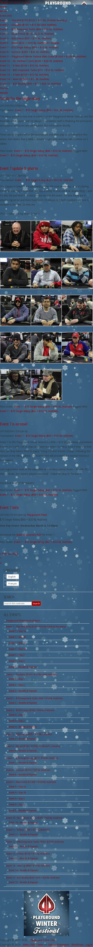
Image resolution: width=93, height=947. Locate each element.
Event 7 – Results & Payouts (23, 762)
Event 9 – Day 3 (17, 804)
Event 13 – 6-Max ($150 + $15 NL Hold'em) (28, 853)
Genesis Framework (58, 944)
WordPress (77, 944)
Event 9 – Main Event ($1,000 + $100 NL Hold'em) (31, 782)
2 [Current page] (0, 562)
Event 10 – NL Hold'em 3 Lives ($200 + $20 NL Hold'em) (34, 818)
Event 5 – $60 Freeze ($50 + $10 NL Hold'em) (29, 734)
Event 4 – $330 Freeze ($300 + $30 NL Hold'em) (30, 710)
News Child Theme (33, 944)
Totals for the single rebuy (20, 98)
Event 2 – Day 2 (17, 685)
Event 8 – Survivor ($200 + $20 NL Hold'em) (28, 770)
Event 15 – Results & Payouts (23, 882)
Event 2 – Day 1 (17, 679)
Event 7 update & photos (19, 168)
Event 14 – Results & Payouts (23, 870)
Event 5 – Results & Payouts (23, 738)
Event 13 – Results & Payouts (23, 858)
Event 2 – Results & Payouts (23, 691)
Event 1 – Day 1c (17, 643)
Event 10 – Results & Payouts (23, 822)
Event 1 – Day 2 (17, 655)
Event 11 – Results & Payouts (23, 834)
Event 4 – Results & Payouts (23, 726)
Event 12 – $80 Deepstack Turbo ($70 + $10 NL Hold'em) (35, 841)
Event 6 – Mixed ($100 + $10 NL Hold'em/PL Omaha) (33, 746)
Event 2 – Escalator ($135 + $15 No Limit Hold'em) (31, 674)
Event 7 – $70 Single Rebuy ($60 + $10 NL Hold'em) (32, 758)
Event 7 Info (9, 507)
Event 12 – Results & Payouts (23, 846)
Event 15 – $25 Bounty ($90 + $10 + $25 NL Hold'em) (33, 877)
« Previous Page (9, 553)
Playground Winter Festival (15, 2)
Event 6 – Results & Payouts (23, 750)
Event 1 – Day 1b (17, 637)
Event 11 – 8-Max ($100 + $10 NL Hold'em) (28, 829)
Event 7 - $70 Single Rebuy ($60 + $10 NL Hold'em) (44, 110)
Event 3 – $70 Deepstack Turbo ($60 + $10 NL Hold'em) (34, 698)
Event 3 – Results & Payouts (23, 702)
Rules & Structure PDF (28, 534)
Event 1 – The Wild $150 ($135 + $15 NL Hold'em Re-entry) (36, 626)
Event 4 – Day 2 (17, 720)
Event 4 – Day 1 (17, 714)
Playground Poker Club (42, 940)
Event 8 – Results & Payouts (23, 774)
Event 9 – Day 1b (17, 792)
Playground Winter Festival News (23, 620)
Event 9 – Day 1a (17, 786)
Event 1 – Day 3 (17, 661)
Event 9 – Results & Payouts (23, 810)
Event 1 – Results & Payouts (23, 667)
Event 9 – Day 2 (17, 798)
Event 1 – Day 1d (17, 649)
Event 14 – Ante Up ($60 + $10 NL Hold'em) (28, 865)
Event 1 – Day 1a (17, 631)
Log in (89, 944)
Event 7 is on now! (13, 424)
